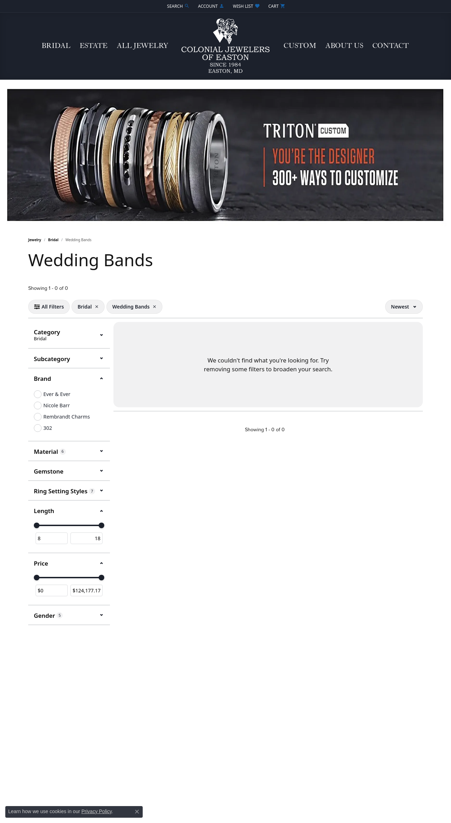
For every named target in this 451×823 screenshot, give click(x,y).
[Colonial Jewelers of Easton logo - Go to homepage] (225, 46)
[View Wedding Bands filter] (131, 307)
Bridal (53, 239)
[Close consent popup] (137, 812)
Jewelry (34, 239)
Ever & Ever (56, 394)
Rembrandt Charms (66, 416)
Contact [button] (390, 46)
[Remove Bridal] (96, 306)
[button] (178, 6)
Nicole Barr (56, 405)
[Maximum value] (86, 538)
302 (47, 428)
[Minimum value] (52, 538)
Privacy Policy (96, 811)
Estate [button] (93, 46)
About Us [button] (344, 46)
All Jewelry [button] (142, 46)
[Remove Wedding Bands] (154, 306)
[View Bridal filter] (85, 307)
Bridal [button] (56, 46)
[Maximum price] (86, 590)
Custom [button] (300, 46)
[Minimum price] (52, 590)
